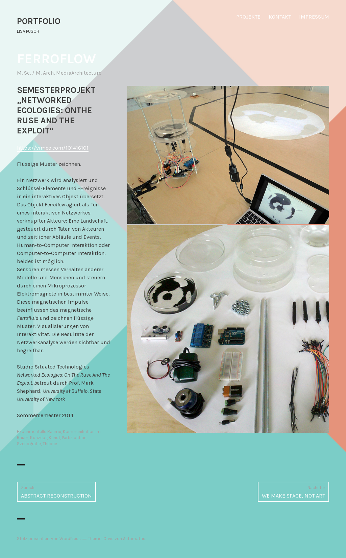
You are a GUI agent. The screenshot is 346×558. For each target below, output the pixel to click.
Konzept (38, 437)
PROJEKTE (248, 17)
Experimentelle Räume (39, 431)
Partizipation (74, 437)
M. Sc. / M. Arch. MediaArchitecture (59, 73)
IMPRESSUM (314, 17)
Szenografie (29, 443)
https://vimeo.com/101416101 (53, 148)
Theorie (50, 443)
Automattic (134, 538)
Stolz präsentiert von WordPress (49, 538)
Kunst (54, 437)
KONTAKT (280, 17)
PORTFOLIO (38, 21)
